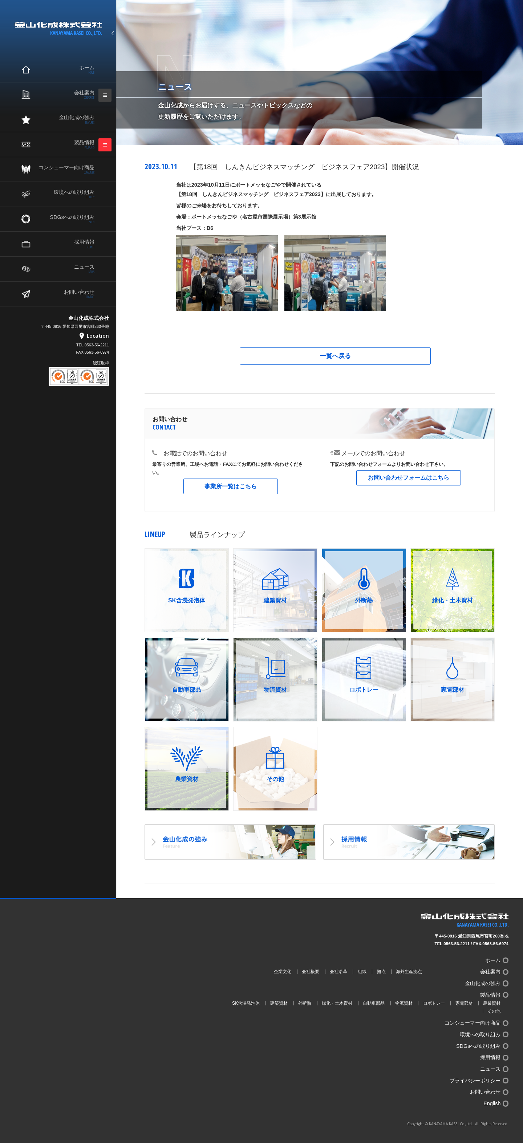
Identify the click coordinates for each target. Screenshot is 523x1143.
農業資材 (491, 1003)
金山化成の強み (65, 119)
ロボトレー (434, 1003)
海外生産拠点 (409, 971)
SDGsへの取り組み (65, 219)
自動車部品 (374, 1003)
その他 (493, 1011)
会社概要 (310, 971)
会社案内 (65, 95)
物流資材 (404, 1003)
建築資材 (279, 1003)
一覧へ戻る (335, 355)
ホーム (65, 70)
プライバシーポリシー (475, 1080)
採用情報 (65, 244)
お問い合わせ (65, 294)
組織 (362, 971)
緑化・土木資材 (337, 1003)
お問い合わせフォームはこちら (408, 478)
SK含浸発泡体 (246, 1003)
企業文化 (282, 971)
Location (98, 336)
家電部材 (464, 1003)
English (491, 1103)
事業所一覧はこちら (230, 486)
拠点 (381, 971)
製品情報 (65, 144)
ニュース (65, 269)
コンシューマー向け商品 (65, 169)
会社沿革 (338, 971)
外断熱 (304, 1003)
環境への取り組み (65, 194)
